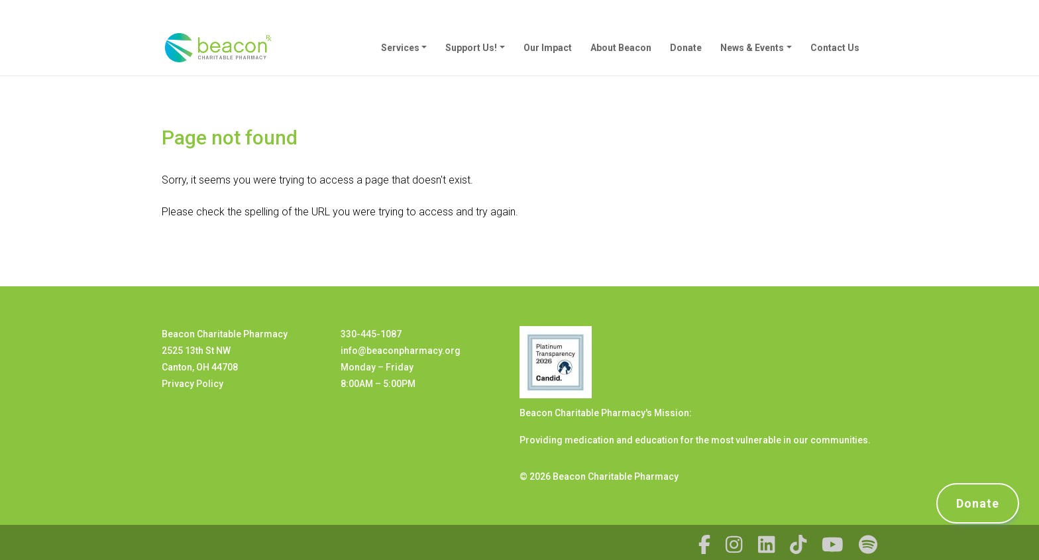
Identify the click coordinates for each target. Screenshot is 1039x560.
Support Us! (471, 47)
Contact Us (834, 47)
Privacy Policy (192, 383)
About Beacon (620, 47)
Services (400, 47)
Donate (686, 47)
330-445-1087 (371, 334)
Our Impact (547, 47)
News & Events (752, 47)
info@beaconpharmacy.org (401, 350)
